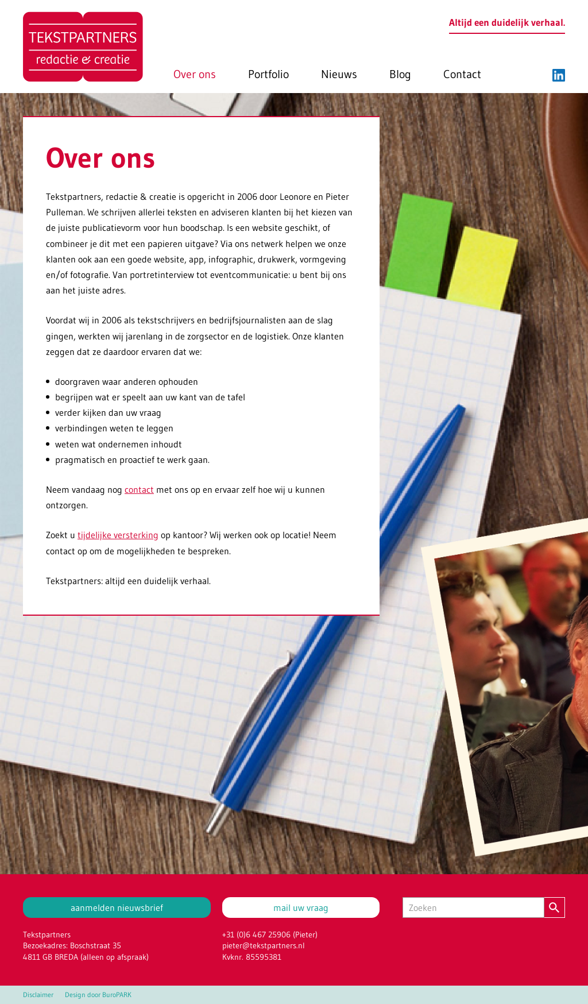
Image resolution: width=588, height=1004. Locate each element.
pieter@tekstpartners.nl (263, 945)
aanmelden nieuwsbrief (117, 907)
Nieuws (339, 74)
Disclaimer (38, 994)
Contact (462, 74)
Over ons (194, 74)
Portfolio (268, 74)
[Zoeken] (473, 907)
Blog (400, 74)
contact (139, 489)
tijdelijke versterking (118, 534)
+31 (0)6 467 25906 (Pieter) (270, 934)
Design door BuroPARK (98, 994)
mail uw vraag (300, 907)
